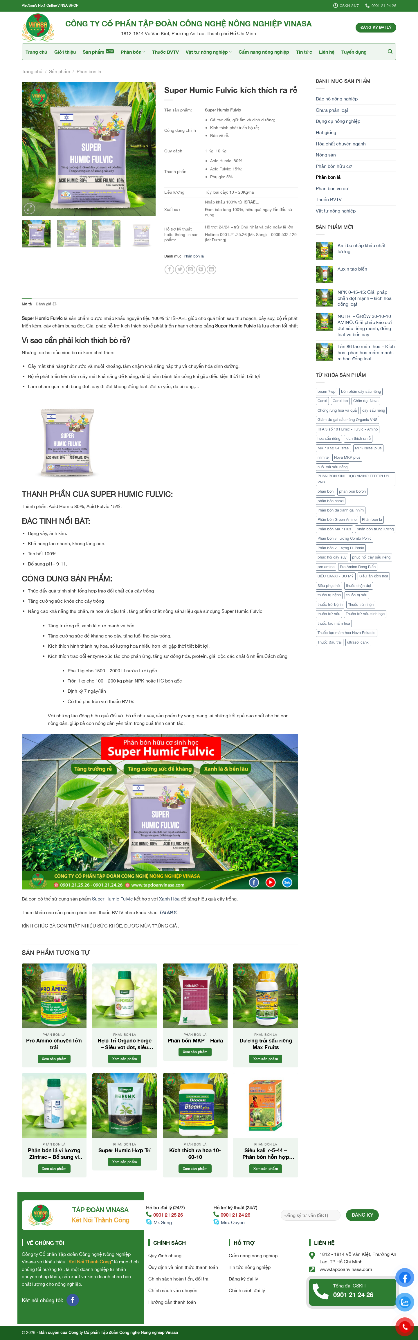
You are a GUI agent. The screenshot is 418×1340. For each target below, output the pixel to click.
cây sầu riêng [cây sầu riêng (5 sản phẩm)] (373, 410)
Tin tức (304, 52)
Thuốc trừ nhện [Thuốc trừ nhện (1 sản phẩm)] (361, 604)
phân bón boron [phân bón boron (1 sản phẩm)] (352, 491)
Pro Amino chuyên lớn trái (54, 1043)
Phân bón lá (89, 71)
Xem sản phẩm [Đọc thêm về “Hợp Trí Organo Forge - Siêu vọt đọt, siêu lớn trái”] (124, 1059)
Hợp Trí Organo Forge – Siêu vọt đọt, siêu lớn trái (125, 1044)
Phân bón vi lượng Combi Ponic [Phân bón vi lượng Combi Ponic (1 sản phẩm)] (345, 538)
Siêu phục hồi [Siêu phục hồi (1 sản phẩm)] (329, 585)
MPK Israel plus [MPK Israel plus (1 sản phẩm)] (368, 448)
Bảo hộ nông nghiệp (337, 98)
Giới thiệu (65, 52)
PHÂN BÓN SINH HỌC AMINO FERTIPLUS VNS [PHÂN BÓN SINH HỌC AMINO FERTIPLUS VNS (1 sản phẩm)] (353, 479)
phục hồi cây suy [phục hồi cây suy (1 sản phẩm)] (332, 557)
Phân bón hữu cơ (334, 166)
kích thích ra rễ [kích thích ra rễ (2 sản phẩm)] (358, 438)
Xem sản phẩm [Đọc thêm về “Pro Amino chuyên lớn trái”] (54, 1059)
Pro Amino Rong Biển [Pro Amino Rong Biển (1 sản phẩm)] (358, 567)
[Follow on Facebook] (72, 1300)
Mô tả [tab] (27, 304)
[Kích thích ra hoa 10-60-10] (195, 1105)
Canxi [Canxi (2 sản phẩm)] (322, 401)
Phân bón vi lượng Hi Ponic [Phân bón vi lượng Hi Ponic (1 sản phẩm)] (341, 548)
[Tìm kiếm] (390, 51)
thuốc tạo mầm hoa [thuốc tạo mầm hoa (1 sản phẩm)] (334, 623)
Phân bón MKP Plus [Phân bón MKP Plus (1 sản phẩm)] (334, 529)
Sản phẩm (94, 52)
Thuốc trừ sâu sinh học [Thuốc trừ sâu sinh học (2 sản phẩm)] (365, 614)
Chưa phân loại (332, 110)
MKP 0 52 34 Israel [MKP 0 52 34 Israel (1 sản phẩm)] (333, 448)
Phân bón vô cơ (332, 188)
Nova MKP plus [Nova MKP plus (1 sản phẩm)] (347, 457)
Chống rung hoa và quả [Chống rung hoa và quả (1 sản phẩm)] (337, 410)
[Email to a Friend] (190, 269)
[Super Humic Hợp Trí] (124, 1105)
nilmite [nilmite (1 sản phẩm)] (323, 457)
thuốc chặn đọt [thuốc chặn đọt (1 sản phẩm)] (358, 585)
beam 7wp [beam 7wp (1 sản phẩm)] (327, 391)
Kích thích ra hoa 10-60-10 (195, 1153)
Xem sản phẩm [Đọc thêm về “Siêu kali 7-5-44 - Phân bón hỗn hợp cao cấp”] (265, 1168)
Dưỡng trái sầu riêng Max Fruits (265, 1043)
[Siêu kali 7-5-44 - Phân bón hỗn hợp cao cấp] (265, 1105)
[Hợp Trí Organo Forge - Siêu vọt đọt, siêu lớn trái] (124, 995)
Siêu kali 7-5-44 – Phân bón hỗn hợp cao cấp (265, 1154)
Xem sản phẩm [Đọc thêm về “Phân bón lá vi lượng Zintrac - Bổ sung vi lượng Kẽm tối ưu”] (54, 1168)
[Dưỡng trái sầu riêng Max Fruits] (265, 995)
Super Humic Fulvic (112, 898)
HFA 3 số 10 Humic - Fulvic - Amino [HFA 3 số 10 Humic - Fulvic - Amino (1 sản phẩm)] (348, 429)
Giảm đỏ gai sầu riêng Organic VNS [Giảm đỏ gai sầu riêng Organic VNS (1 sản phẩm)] (347, 419)
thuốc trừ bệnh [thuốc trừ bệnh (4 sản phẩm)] (330, 604)
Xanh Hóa (169, 898)
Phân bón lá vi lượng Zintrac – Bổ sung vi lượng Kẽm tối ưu (54, 1154)
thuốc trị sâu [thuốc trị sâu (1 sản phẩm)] (356, 595)
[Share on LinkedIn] (211, 269)
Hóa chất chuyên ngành (341, 143)
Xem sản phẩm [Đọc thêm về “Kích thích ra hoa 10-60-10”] (195, 1168)
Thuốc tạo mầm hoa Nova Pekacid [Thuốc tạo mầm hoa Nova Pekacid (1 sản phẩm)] (347, 633)
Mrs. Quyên (233, 1222)
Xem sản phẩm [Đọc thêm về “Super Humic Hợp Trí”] (124, 1162)
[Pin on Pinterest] (201, 269)
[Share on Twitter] (180, 269)
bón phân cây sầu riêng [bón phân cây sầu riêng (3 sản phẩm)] (361, 391)
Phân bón (133, 52)
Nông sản (326, 154)
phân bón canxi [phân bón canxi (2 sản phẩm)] (331, 501)
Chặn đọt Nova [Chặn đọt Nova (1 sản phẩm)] (366, 401)
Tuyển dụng (354, 52)
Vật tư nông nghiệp (209, 52)
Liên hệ (326, 52)
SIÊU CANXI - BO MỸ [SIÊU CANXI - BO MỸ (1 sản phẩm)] (336, 576)
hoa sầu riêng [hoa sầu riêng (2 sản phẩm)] (329, 438)
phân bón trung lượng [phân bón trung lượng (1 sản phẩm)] (375, 529)
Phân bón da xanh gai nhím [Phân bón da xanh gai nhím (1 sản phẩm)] (341, 510)
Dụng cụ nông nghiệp (338, 121)
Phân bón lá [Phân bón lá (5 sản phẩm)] (372, 519)
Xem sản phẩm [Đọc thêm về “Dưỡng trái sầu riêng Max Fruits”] (265, 1059)
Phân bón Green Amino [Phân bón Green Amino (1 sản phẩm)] (337, 519)
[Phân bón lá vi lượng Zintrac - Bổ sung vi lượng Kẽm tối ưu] (54, 1105)
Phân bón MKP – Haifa (195, 1040)
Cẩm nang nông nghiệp (264, 52)
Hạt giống (326, 132)
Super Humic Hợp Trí (124, 1150)
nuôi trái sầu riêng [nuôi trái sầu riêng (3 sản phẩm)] (332, 467)
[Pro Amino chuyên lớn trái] (54, 995)
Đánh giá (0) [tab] (46, 304)
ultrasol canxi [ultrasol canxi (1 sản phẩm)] (358, 642)
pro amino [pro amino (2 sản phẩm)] (326, 567)
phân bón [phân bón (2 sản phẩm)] (326, 491)
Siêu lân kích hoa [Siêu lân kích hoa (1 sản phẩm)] (373, 576)
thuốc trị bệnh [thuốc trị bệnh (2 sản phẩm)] (329, 595)
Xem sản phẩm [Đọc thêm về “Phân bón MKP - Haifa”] (195, 1052)
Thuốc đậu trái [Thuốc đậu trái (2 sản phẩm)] (330, 642)
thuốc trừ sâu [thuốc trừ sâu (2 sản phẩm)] (329, 614)
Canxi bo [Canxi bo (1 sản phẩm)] (340, 401)
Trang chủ (36, 52)
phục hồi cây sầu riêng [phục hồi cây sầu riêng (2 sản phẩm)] (371, 557)
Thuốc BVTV (165, 52)
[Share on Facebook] (169, 269)
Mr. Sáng (163, 1222)
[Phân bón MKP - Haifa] (195, 995)
